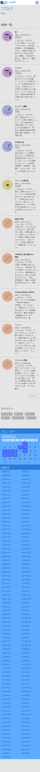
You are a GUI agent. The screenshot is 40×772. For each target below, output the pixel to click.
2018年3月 (6, 661)
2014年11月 (6, 738)
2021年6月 (26, 584)
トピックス (30, 414)
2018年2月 (26, 661)
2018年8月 (26, 649)
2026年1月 (6, 479)
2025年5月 (6, 495)
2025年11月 (6, 483)
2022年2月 (26, 568)
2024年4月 (26, 518)
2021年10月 (26, 576)
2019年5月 (6, 634)
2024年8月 (26, 510)
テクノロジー (7, 414)
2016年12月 (26, 688)
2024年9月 (6, 510)
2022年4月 (26, 564)
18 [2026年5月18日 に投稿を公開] (5, 455)
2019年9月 (6, 626)
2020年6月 (26, 607)
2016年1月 (6, 711)
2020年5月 (6, 611)
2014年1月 (6, 757)
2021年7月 (6, 584)
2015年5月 (6, 726)
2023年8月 (26, 533)
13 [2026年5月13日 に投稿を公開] (15, 451)
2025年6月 (26, 491)
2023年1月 (6, 549)
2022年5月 (6, 564)
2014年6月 (26, 746)
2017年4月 (26, 680)
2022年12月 (26, 549)
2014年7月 (6, 746)
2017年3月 (6, 684)
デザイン (19, 414)
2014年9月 (6, 742)
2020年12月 (26, 595)
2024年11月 (6, 506)
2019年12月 (26, 618)
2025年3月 (6, 499)
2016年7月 (6, 699)
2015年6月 (26, 722)
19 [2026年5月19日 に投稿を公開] (10, 455)
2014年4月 (26, 749)
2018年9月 (6, 649)
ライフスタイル (18, 418)
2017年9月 (6, 672)
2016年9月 (6, 695)
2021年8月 (26, 580)
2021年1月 (6, 595)
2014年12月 (26, 734)
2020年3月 (6, 614)
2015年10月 (26, 715)
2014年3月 (6, 753)
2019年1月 (6, 641)
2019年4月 (26, 634)
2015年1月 (6, 734)
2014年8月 (26, 742)
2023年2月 (26, 545)
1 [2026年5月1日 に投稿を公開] (25, 443)
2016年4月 (26, 703)
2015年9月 (6, 719)
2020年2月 (26, 614)
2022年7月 (6, 560)
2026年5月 (6, 472)
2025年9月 (6, 487)
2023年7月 (6, 537)
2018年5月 (6, 657)
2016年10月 (26, 692)
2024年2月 (26, 522)
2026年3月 (6, 475)
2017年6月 (26, 676)
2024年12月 (26, 502)
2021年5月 (6, 587)
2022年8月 (26, 557)
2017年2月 (26, 684)
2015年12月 (26, 711)
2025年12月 (26, 479)
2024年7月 (6, 514)
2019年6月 (26, 630)
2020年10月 (26, 599)
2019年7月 (6, 630)
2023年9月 (6, 533)
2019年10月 (26, 622)
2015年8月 (26, 719)
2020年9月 (6, 603)
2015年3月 (6, 730)
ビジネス (6, 418)
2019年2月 (26, 638)
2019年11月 (6, 622)
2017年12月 (26, 665)
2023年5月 (6, 541)
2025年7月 (6, 491)
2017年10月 (26, 668)
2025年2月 (26, 499)
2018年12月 (26, 641)
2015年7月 (6, 722)
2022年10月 (26, 553)
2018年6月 (26, 653)
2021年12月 (26, 572)
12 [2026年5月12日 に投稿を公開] (10, 451)
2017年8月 (26, 672)
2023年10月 (26, 529)
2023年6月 (26, 537)
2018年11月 (6, 645)
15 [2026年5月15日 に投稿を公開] (25, 451)
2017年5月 (6, 680)
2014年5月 (6, 749)
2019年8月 (26, 626)
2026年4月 (26, 472)
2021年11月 (6, 576)
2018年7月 (6, 653)
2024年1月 (6, 526)
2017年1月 (6, 688)
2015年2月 (26, 730)
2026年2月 (26, 475)
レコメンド (32, 418)
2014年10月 (26, 738)
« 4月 (4, 462)
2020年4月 (26, 611)
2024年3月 (6, 522)
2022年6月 (26, 560)
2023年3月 (6, 545)
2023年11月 (6, 529)
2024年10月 (26, 506)
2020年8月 (26, 603)
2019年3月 (6, 638)
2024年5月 (6, 518)
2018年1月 (6, 665)
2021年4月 (26, 587)
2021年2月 (26, 591)
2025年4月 (26, 495)
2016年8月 (26, 695)
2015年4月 (26, 726)
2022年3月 (6, 568)
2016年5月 (6, 703)
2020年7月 (6, 607)
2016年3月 (6, 707)
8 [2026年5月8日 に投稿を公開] (25, 447)
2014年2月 (26, 753)
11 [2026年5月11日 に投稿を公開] (5, 451)
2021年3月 (6, 591)
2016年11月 (6, 692)
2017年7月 (6, 676)
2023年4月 (26, 541)
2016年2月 (26, 707)
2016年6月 (26, 699)
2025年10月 (26, 483)
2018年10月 (26, 645)
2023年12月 (26, 526)
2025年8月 (26, 487)
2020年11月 (6, 599)
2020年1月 (6, 618)
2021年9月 (6, 580)
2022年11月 (6, 553)
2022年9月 (6, 557)
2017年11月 (6, 668)
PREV (32, 396)
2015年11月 (6, 715)
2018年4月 (26, 657)
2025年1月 (6, 502)
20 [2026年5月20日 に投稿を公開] (15, 455)
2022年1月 (6, 572)
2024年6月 (26, 514)
